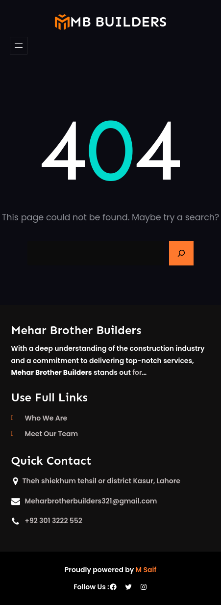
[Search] (181, 253)
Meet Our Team (51, 434)
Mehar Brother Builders (76, 330)
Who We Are (46, 418)
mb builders (118, 21)
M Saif (146, 570)
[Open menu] (18, 45)
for (137, 372)
